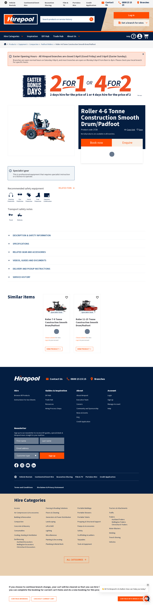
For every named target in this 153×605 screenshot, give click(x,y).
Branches (143, 2)
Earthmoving (19, 539)
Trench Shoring (115, 537)
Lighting (49, 530)
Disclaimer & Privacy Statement (50, 487)
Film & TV (79, 477)
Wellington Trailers (119, 522)
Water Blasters (115, 528)
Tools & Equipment (85, 544)
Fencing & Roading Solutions (57, 508)
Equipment (23, 44)
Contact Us (108, 3)
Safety (80, 530)
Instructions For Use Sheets (24, 400)
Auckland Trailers (118, 519)
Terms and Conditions (23, 487)
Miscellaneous (51, 535)
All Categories (76, 559)
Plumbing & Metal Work (54, 544)
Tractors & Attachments (118, 508)
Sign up (110, 400)
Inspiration (32, 36)
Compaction (34, 44)
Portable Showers (84, 512)
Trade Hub (58, 36)
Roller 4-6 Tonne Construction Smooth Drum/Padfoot (76, 44)
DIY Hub (45, 36)
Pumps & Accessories (86, 526)
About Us (71, 36)
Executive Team (82, 400)
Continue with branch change (133, 599)
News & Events (82, 413)
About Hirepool (82, 395)
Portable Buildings (84, 508)
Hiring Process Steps (53, 408)
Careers (79, 404)
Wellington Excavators (25, 544)
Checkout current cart (44, 599)
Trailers (112, 517)
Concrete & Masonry (22, 526)
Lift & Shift (50, 526)
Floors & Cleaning (52, 512)
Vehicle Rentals (25, 477)
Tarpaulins (81, 539)
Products (12, 44)
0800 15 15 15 (125, 3)
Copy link (129, 129)
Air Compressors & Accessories (26, 512)
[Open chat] (146, 598)
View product (53, 349)
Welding (112, 533)
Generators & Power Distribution (58, 517)
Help (109, 408)
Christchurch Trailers (119, 524)
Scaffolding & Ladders (86, 535)
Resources (49, 404)
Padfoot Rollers (47, 44)
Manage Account (114, 404)
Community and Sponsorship (87, 408)
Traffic (111, 512)
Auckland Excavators (25, 542)
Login (110, 395)
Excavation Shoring (65, 477)
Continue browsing (19, 599)
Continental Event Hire (44, 477)
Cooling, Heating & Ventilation (25, 535)
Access (17, 508)
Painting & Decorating (54, 539)
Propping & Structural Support (89, 521)
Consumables (19, 530)
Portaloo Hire (91, 477)
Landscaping (50, 521)
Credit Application (83, 421)
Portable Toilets (84, 517)
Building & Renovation (22, 517)
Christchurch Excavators (26, 547)
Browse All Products (22, 395)
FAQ (78, 417)
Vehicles (112, 542)
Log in (131, 15)
